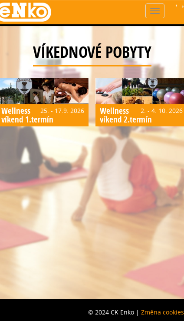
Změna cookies (162, 312)
